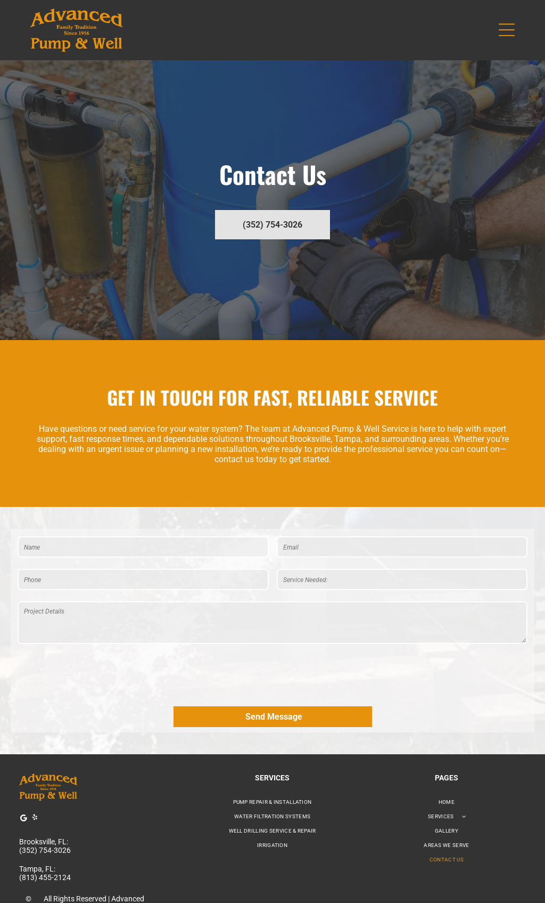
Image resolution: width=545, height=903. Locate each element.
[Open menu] (507, 30)
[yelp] (34, 769)
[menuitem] (272, 752)
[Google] (23, 769)
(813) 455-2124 (45, 828)
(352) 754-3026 (45, 800)
